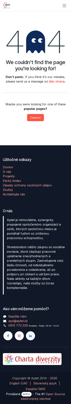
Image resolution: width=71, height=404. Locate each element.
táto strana (57, 81)
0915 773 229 (18, 325)
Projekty (9, 176)
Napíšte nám (17, 316)
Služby (8, 190)
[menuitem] (18, 383)
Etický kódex (12, 181)
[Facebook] (7, 335)
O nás (7, 172)
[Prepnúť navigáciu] (64, 5)
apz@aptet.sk (18, 321)
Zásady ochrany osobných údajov (27, 185)
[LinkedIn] (30, 335)
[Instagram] (19, 335)
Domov (35, 117)
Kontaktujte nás (14, 194)
